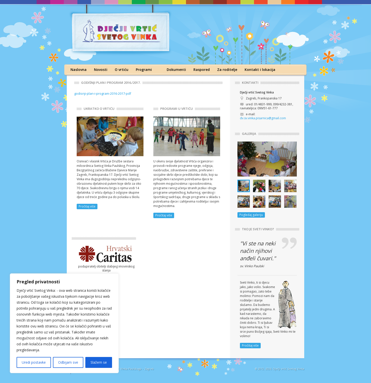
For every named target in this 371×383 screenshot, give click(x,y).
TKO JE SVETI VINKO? (258, 229)
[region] (64, 323)
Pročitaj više (87, 206)
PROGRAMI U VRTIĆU (176, 108)
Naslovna (78, 69)
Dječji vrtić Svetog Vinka (288, 369)
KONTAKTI (250, 82)
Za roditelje (227, 69)
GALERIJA (249, 133)
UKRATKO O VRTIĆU (99, 108)
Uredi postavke (34, 362)
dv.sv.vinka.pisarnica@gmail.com (263, 118)
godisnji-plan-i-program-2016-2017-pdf (102, 93)
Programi (144, 69)
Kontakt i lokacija (260, 69)
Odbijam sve (68, 362)
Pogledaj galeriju (251, 215)
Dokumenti (176, 69)
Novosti (100, 69)
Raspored (201, 69)
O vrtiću (121, 69)
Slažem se (99, 362)
